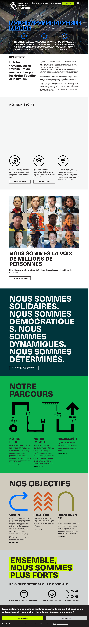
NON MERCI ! (66, 618)
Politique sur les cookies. (60, 624)
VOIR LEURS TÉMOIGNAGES (20, 278)
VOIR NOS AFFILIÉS (44, 181)
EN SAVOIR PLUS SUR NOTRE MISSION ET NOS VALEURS (24, 368)
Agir (67, 3)
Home (11, 57)
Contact (52, 594)
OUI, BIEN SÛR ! (23, 618)
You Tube (76, 591)
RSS (76, 596)
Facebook (72, 591)
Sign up (24, 594)
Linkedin (67, 596)
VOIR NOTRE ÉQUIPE (20, 181)
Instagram (72, 596)
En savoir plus (13, 464)
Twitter (67, 591)
